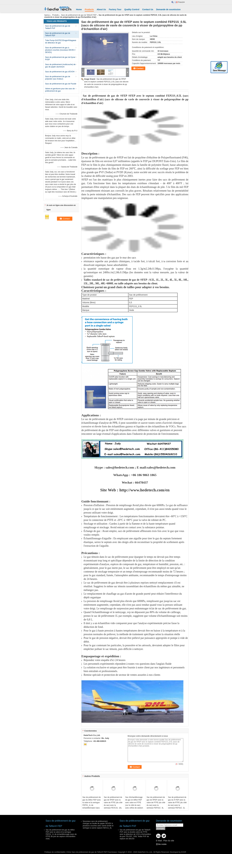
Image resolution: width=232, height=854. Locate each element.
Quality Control (131, 9)
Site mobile (161, 844)
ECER (183, 852)
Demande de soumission (168, 9)
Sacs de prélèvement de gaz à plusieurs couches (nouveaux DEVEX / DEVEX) (60, 50)
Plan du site (168, 840)
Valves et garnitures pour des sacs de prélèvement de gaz (60, 90)
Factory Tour (115, 9)
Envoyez (160, 828)
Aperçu (47, 15)
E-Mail (159, 840)
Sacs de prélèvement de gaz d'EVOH (59, 72)
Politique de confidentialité (54, 852)
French (181, 2)
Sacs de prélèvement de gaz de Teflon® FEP (78, 15)
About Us (101, 9)
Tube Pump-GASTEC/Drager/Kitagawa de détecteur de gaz (60, 41)
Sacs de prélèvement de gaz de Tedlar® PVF (57, 27)
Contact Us (147, 9)
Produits (55, 15)
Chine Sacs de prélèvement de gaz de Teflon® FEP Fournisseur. (92, 852)
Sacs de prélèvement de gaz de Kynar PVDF (60, 58)
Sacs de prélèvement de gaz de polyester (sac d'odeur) (57, 78)
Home (79, 9)
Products (89, 9)
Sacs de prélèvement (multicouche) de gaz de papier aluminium (60, 65)
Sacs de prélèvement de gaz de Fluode (60, 84)
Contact (139, 68)
